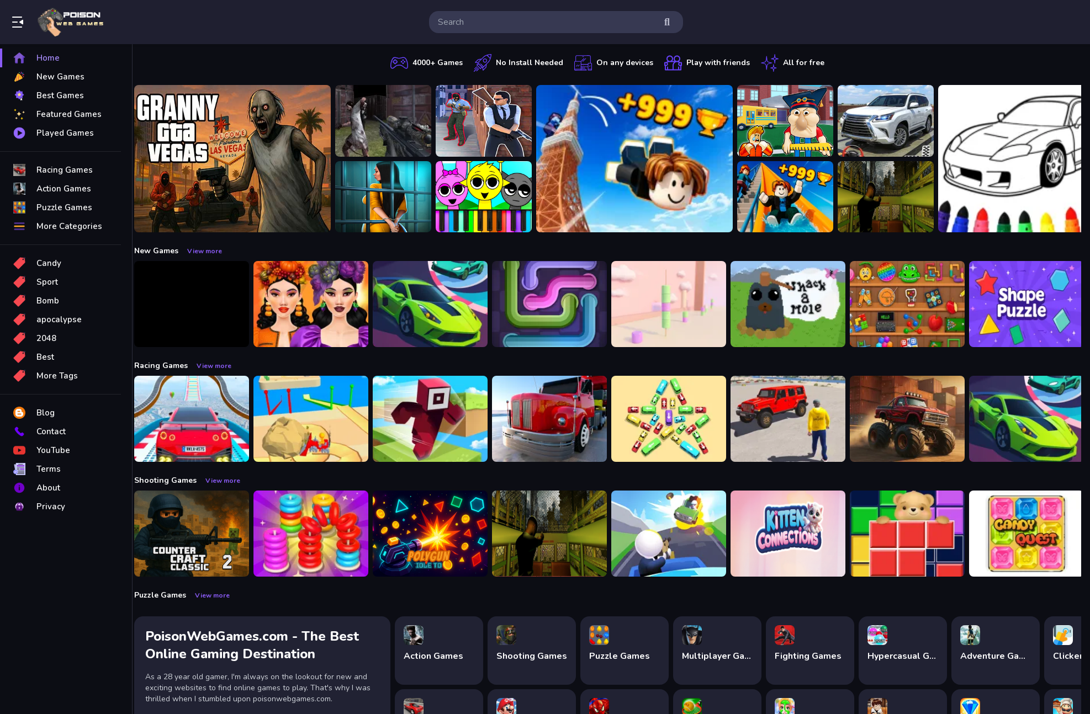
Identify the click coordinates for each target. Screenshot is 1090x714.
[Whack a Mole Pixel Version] (795, 304)
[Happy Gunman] (675, 534)
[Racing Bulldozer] (318, 419)
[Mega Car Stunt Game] (198, 419)
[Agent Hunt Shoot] (491, 121)
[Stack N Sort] (318, 534)
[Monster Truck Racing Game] (914, 419)
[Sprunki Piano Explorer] (491, 197)
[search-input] (547, 22)
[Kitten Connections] (795, 534)
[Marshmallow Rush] (675, 304)
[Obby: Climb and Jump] (641, 158)
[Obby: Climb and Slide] (792, 197)
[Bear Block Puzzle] (914, 534)
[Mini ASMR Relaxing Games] (914, 304)
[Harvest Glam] (318, 304)
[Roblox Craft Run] (437, 419)
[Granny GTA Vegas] (239, 158)
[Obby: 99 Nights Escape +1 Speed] (198, 304)
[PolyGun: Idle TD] (437, 534)
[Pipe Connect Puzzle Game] (556, 304)
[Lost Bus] (893, 197)
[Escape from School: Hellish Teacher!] (792, 121)
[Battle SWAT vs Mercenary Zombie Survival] (390, 121)
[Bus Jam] (675, 419)
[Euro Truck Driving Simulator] (556, 419)
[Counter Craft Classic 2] (198, 534)
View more (211, 251)
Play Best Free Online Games (71, 22)
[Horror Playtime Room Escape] (390, 197)
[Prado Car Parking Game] (893, 121)
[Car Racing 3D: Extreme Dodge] (437, 304)
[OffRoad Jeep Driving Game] (795, 419)
